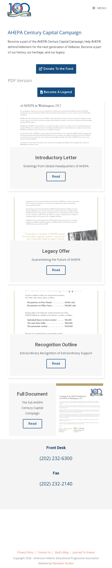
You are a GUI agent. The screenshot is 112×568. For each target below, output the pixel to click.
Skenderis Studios (63, 563)
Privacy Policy (25, 552)
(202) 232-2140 (56, 483)
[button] (56, 69)
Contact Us (44, 552)
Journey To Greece (84, 552)
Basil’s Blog (61, 552)
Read (56, 176)
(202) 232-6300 (56, 458)
